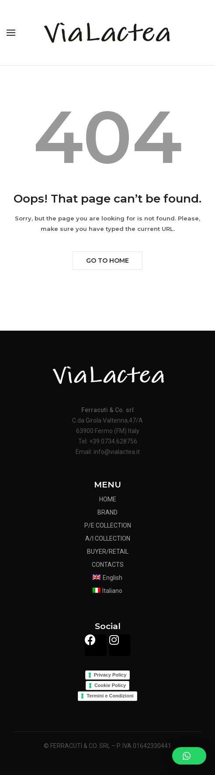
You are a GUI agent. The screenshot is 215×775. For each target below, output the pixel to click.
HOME (107, 499)
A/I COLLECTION (107, 538)
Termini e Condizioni (110, 695)
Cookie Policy (110, 685)
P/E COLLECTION (107, 525)
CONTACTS (108, 564)
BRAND (107, 512)
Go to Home (107, 260)
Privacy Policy (110, 674)
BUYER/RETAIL (107, 551)
